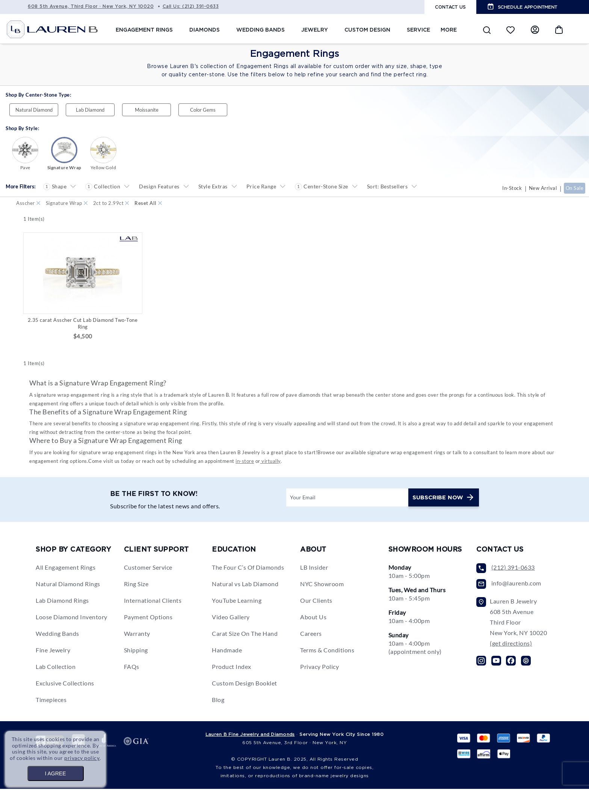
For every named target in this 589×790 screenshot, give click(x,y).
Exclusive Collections (65, 684)
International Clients (153, 601)
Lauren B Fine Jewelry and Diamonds (250, 735)
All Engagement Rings (65, 568)
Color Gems (203, 110)
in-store (245, 462)
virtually (270, 462)
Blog (218, 700)
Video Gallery (231, 618)
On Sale (575, 188)
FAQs (131, 667)
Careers (311, 634)
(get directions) (511, 644)
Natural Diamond (34, 110)
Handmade (227, 651)
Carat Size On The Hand (245, 634)
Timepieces (51, 700)
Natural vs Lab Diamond (245, 584)
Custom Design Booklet (244, 684)
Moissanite (147, 110)
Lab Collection (56, 667)
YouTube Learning (236, 601)
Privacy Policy (319, 667)
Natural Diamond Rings (68, 584)
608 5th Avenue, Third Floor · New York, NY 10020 (91, 6)
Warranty (137, 634)
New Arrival (543, 188)
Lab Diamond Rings (62, 601)
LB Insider (314, 568)
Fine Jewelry (53, 651)
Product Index (231, 667)
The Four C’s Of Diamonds (248, 568)
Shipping (136, 651)
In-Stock (512, 188)
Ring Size (136, 584)
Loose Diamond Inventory (71, 618)
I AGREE (55, 773)
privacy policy (82, 758)
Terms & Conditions (327, 651)
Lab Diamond (90, 110)
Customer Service (148, 568)
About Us (313, 618)
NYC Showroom (322, 584)
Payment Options (148, 618)
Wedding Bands (57, 634)
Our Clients (316, 601)
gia (136, 743)
